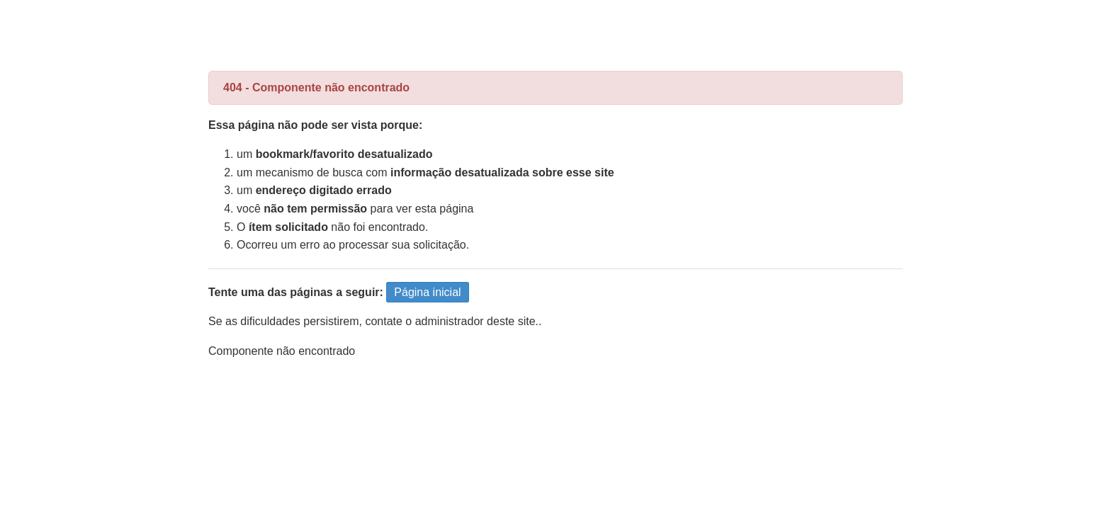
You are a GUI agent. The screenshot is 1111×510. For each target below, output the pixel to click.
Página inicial (427, 292)
